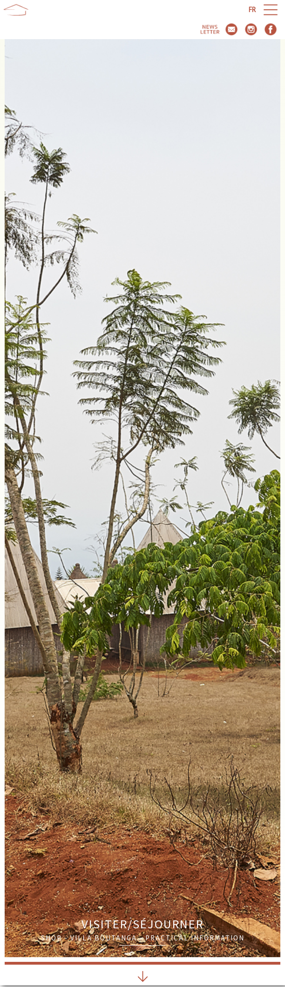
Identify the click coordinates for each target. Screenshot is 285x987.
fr (252, 9)
